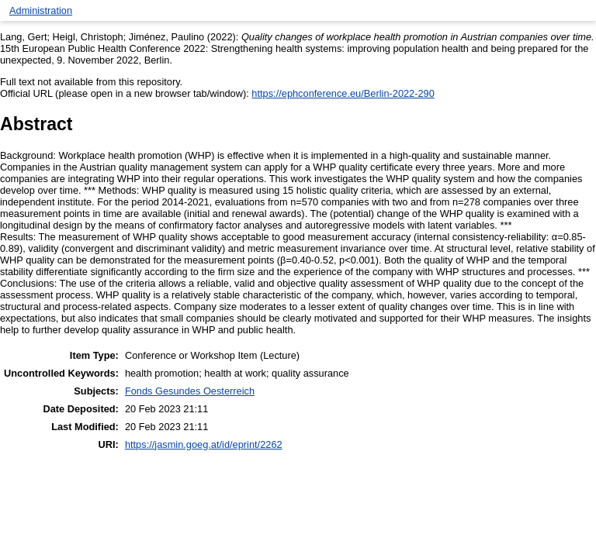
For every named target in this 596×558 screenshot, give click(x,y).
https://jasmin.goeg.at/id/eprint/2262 (203, 444)
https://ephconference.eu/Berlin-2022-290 (342, 93)
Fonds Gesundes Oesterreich (190, 391)
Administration (40, 10)
